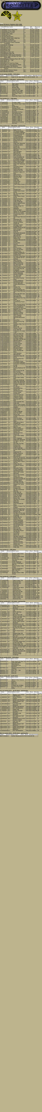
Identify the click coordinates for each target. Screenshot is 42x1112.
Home (1, 23)
